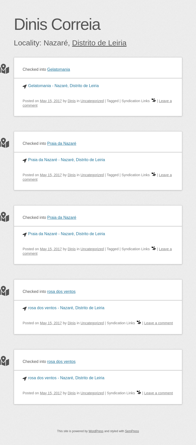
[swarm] (153, 101)
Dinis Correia (57, 24)
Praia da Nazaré (61, 143)
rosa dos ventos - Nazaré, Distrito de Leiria (66, 308)
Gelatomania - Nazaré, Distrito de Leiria (63, 86)
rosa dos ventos (61, 291)
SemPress (132, 431)
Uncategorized (92, 101)
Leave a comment (158, 323)
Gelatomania (58, 69)
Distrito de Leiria (99, 43)
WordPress (95, 431)
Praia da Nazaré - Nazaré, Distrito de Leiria (66, 160)
